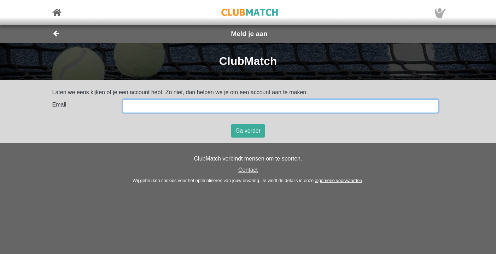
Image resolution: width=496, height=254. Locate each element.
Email (59, 105)
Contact (248, 170)
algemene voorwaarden (338, 180)
